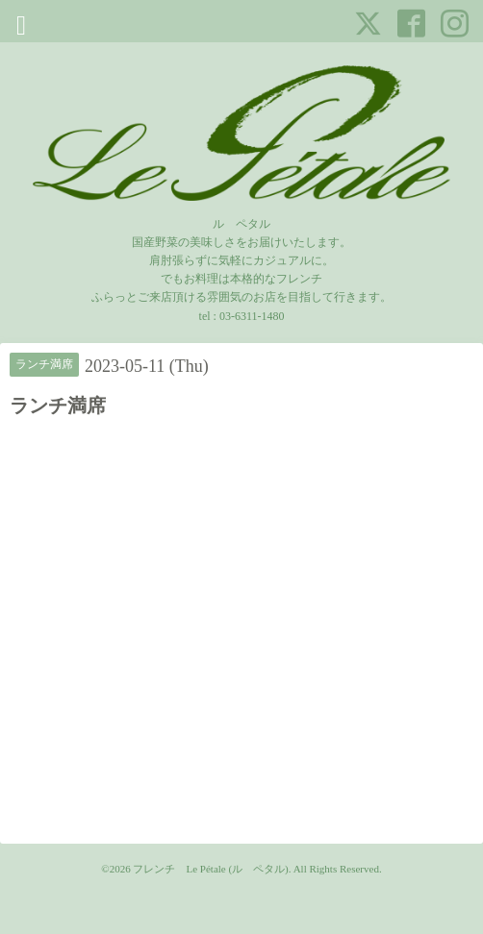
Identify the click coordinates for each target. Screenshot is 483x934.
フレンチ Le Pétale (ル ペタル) (210, 868)
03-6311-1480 (252, 316)
